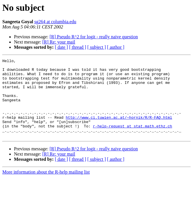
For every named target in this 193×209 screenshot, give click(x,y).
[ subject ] (96, 47)
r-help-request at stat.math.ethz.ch (132, 140)
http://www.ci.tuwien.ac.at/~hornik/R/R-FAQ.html (119, 129)
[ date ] (61, 47)
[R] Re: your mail (58, 41)
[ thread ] (77, 47)
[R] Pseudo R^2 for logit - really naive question (94, 36)
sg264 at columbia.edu (55, 21)
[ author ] (116, 47)
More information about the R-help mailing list (46, 187)
